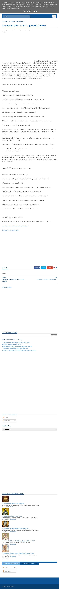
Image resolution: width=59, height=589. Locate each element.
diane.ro (12, 586)
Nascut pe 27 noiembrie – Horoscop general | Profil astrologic (19, 350)
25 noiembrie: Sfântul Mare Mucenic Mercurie (15, 528)
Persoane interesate (30, 563)
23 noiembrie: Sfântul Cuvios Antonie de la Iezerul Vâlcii (18, 553)
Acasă (3, 21)
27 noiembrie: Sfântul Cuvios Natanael (13, 504)
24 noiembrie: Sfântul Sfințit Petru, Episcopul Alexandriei (18, 541)
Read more (13, 507)
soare (39, 30)
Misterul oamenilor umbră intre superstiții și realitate (17, 346)
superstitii (43, 30)
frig (20, 30)
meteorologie (33, 30)
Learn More (27, 11)
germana (23, 30)
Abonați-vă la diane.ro (11, 563)
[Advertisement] (18, 48)
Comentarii (7, 421)
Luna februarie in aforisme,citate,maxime (15, 226)
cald (12, 30)
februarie (16, 30)
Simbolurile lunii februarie (10, 230)
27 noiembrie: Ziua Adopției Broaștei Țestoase (15, 348)
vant (48, 30)
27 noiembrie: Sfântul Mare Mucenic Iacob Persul (16, 343)
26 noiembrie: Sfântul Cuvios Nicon (12, 516)
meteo (27, 30)
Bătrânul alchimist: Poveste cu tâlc (12, 344)
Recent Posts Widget (5, 559)
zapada (3, 32)
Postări (5, 417)
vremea (51, 30)
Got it (35, 11)
